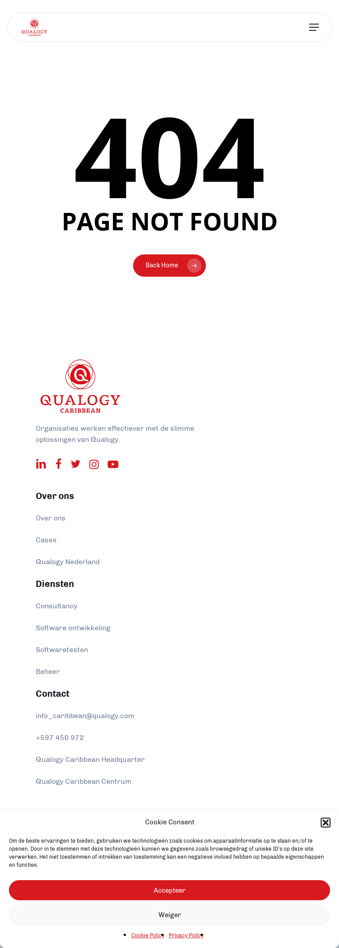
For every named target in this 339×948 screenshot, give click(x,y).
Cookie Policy (147, 935)
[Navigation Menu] (314, 27)
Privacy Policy (186, 935)
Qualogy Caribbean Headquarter (90, 759)
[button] (325, 822)
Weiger (170, 915)
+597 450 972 (60, 737)
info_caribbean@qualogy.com (85, 715)
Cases (46, 540)
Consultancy (56, 606)
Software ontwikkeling (73, 628)
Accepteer (169, 890)
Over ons (51, 518)
